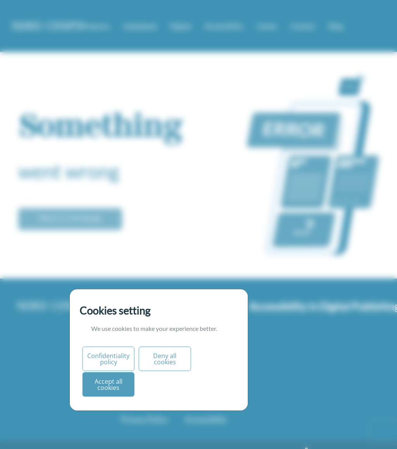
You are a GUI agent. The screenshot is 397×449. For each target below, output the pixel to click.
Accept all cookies (109, 384)
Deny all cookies (164, 359)
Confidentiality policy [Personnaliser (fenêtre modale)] (108, 359)
